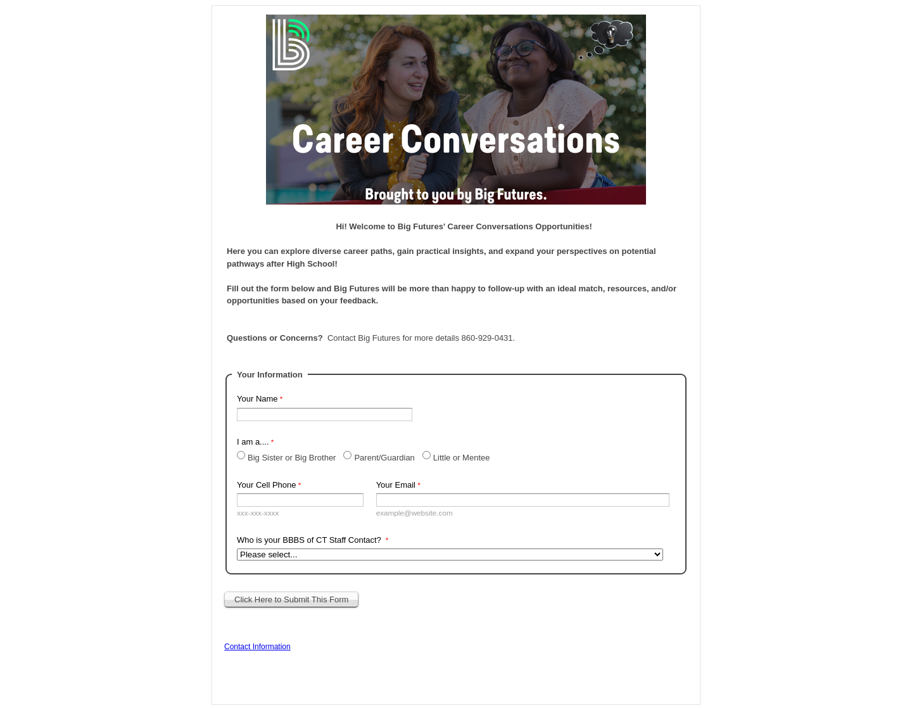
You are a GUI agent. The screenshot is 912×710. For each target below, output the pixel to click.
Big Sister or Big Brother (292, 457)
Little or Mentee (461, 457)
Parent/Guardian (384, 457)
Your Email (395, 485)
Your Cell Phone (266, 485)
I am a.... (253, 442)
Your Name (257, 398)
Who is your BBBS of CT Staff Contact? (310, 540)
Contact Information (257, 646)
